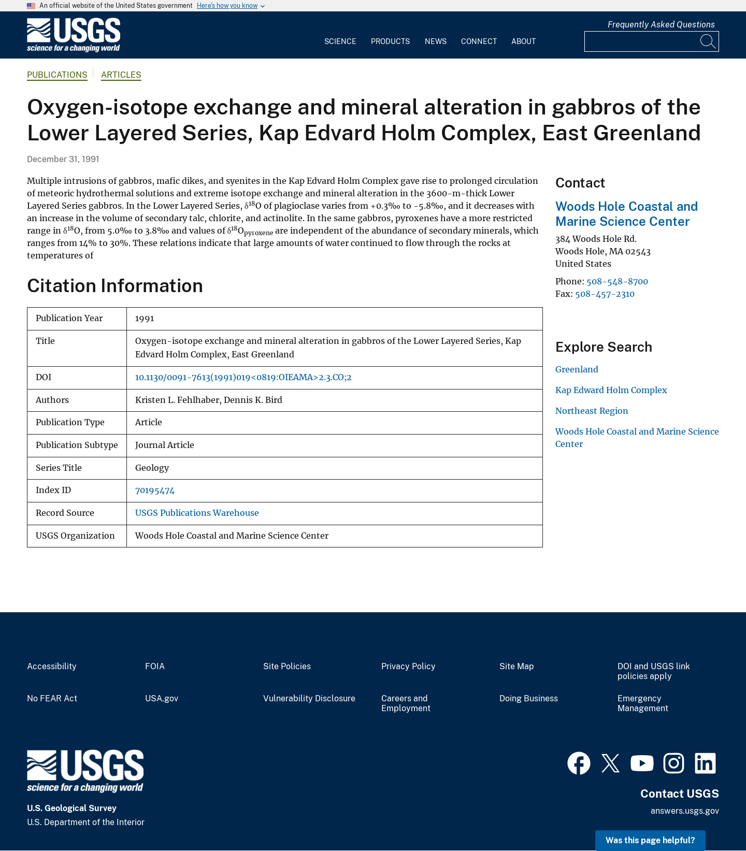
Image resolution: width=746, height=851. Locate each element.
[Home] (73, 50)
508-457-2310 (605, 294)
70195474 (155, 490)
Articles (121, 75)
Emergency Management (643, 703)
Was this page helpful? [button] (650, 840)
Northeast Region (591, 411)
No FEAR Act (52, 698)
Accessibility (52, 666)
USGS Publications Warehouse (197, 513)
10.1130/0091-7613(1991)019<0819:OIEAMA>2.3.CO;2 (243, 377)
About (523, 41)
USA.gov (161, 698)
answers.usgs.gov (685, 811)
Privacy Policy (408, 666)
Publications (57, 75)
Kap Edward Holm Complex (611, 390)
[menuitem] (340, 35)
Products (390, 41)
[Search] (708, 41)
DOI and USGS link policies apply (654, 671)
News (436, 41)
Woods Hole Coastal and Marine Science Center (626, 213)
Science (340, 41)
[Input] (651, 41)
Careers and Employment (406, 703)
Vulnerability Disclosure (309, 698)
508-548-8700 (617, 281)
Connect (479, 41)
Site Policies (287, 666)
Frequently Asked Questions (661, 25)
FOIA (155, 666)
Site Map (516, 666)
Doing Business (528, 698)
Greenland (576, 369)
